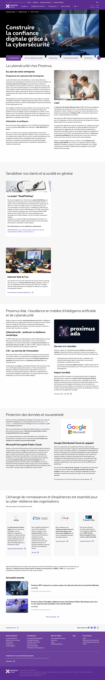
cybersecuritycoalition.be (15, 548)
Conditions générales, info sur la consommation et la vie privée (33, 672)
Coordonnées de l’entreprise (86, 672)
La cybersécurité (13, 58)
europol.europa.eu (85, 541)
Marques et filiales (58, 2)
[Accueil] (11, 6)
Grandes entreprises (45, 2)
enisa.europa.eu (61, 541)
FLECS (85, 644)
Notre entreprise (11, 636)
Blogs (52, 642)
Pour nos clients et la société (34, 58)
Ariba (84, 638)
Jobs (74, 636)
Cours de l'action (32, 644)
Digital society (23, 11)
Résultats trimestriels (33, 642)
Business (35, 2)
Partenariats (88, 58)
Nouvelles (54, 640)
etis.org (34, 552)
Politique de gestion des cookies (56, 672)
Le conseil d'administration (34, 638)
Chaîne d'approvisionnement (91, 642)
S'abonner (9, 661)
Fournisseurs (87, 636)
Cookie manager (68, 672)
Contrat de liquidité (32, 646)
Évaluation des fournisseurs (91, 640)
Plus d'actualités (51, 617)
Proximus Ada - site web (61, 394)
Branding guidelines (57, 644)
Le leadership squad (33, 640)
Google (8, 423)
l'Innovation (9, 642)
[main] (52, 311)
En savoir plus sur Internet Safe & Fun (19, 292)
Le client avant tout (11, 638)
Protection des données (71, 58)
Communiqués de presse (58, 638)
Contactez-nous (11, 627)
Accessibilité (76, 672)
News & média (56, 636)
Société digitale (10, 646)
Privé (28, 2)
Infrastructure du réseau (13, 640)
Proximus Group (10, 11)
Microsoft (41, 421)
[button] (25, 6)
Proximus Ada (53, 58)
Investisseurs (31, 636)
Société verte (10, 644)
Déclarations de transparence (35, 647)
